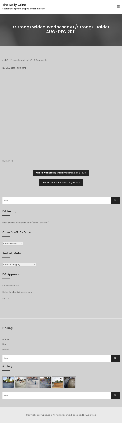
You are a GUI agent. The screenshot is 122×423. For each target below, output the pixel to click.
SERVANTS (7, 160)
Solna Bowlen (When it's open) (18, 292)
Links (4, 344)
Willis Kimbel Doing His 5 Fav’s (61, 172)
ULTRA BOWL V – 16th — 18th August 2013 (61, 182)
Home (5, 339)
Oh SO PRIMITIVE (10, 285)
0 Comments (40, 60)
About (5, 348)
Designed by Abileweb (84, 414)
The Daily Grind (14, 5)
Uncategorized (21, 60)
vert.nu (5, 298)
